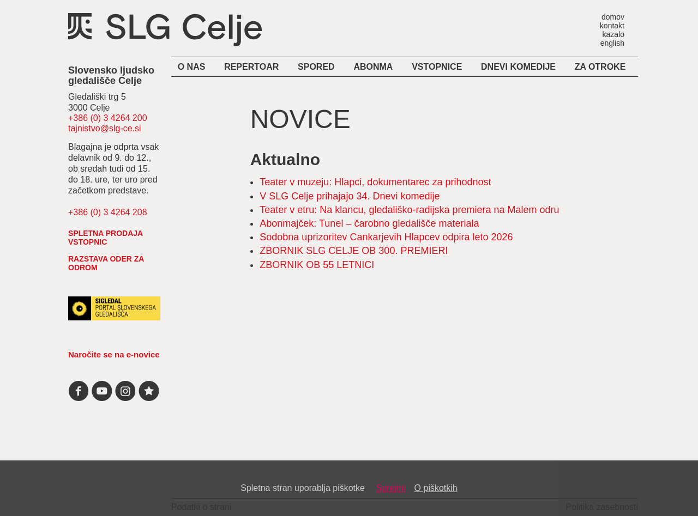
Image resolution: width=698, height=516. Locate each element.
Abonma (373, 66)
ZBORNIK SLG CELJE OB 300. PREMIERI (354, 250)
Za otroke (600, 66)
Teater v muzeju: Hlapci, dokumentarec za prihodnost (375, 182)
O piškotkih (436, 488)
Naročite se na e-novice (114, 354)
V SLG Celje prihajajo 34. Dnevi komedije (351, 196)
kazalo (613, 34)
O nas (192, 66)
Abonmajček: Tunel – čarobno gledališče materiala (369, 223)
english (612, 43)
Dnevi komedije (518, 66)
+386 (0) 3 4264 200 (107, 118)
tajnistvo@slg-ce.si (104, 128)
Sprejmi (390, 488)
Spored (316, 66)
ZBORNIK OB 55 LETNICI (317, 264)
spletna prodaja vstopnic (105, 237)
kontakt (612, 25)
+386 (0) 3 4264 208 (107, 212)
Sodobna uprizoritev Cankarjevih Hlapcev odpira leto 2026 (386, 237)
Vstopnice (437, 66)
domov (612, 17)
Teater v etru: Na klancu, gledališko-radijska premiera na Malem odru (409, 209)
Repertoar (251, 66)
